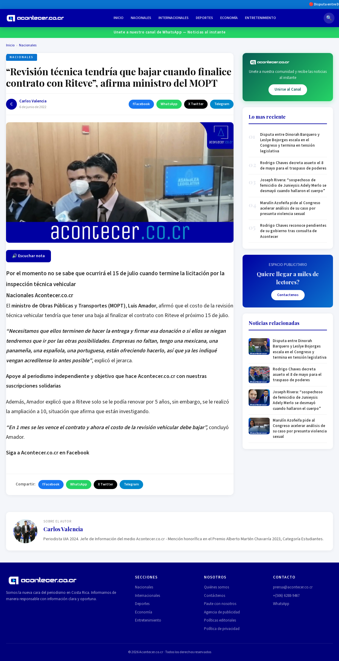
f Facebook (141, 104)
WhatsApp (169, 104)
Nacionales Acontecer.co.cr (39, 296)
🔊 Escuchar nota (28, 256)
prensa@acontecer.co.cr (292, 587)
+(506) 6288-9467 (286, 595)
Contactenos (288, 295)
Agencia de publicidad (222, 612)
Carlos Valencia (32, 101)
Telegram (221, 104)
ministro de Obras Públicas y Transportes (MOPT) (68, 306)
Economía (229, 17)
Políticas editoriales (220, 620)
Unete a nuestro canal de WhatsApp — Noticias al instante (170, 32)
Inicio (119, 17)
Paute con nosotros (220, 603)
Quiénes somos (216, 587)
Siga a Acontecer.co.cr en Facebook (47, 453)
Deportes (204, 17)
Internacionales (174, 17)
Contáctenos (214, 595)
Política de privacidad (222, 628)
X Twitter (195, 104)
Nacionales (141, 17)
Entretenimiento (260, 17)
